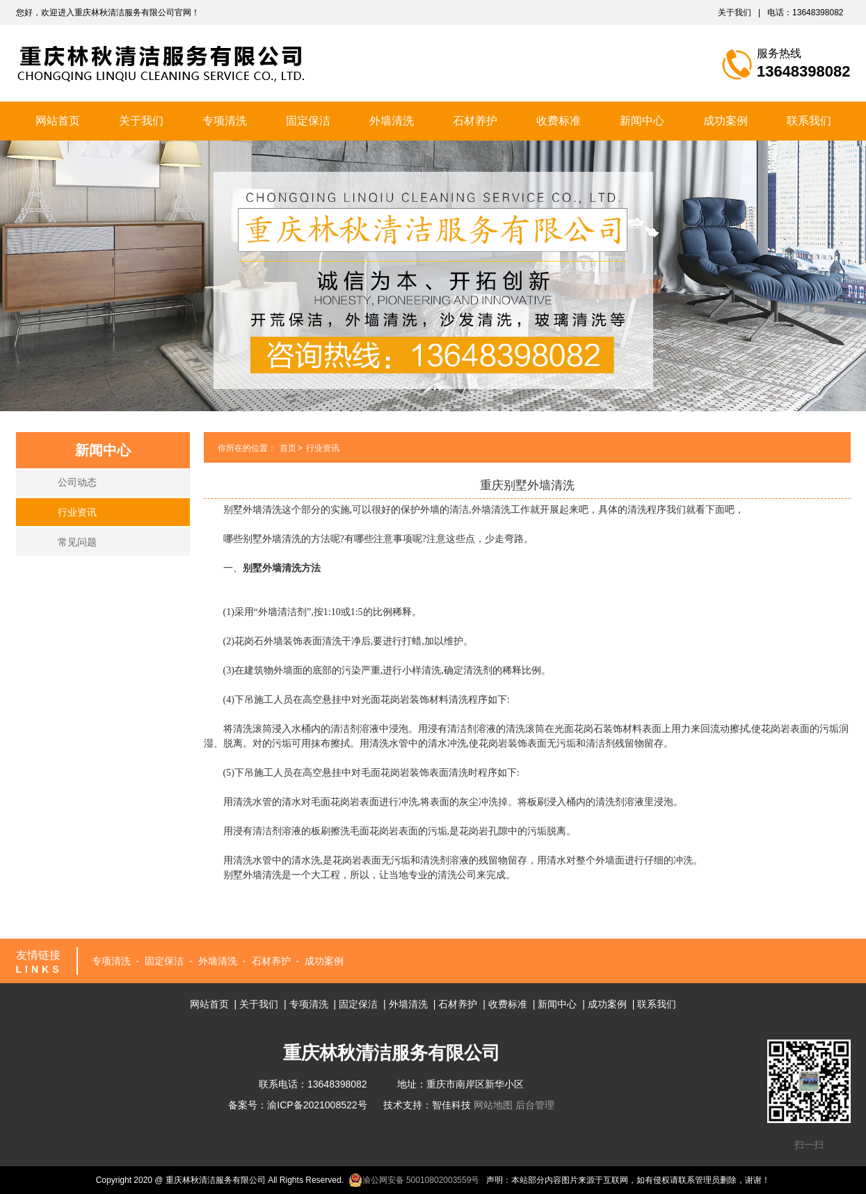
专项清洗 (224, 121)
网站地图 (493, 1105)
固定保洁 (308, 121)
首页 (288, 448)
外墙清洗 (391, 121)
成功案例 (725, 121)
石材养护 (475, 121)
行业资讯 (77, 512)
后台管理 (534, 1105)
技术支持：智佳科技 (427, 1105)
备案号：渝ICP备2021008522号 (297, 1105)
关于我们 (734, 12)
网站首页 (57, 121)
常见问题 (77, 542)
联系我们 (809, 121)
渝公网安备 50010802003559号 (414, 1180)
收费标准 (558, 121)
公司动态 (77, 482)
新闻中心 (642, 121)
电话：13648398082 (805, 12)
